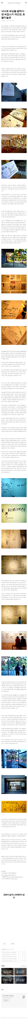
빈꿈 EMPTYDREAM (8, 996)
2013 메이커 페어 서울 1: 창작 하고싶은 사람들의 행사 (10, 954)
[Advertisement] (14, 923)
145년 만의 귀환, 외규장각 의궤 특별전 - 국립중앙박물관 (10, 958)
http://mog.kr (14, 878)
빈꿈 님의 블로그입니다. (8, 997)
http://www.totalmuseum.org (15, 877)
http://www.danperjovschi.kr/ (8, 875)
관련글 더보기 (24, 965)
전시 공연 (4, 949)
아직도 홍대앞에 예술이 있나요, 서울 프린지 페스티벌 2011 (10, 960)
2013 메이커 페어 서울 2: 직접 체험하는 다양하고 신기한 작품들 (10, 952)
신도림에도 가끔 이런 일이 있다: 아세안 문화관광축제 (10, 956)
